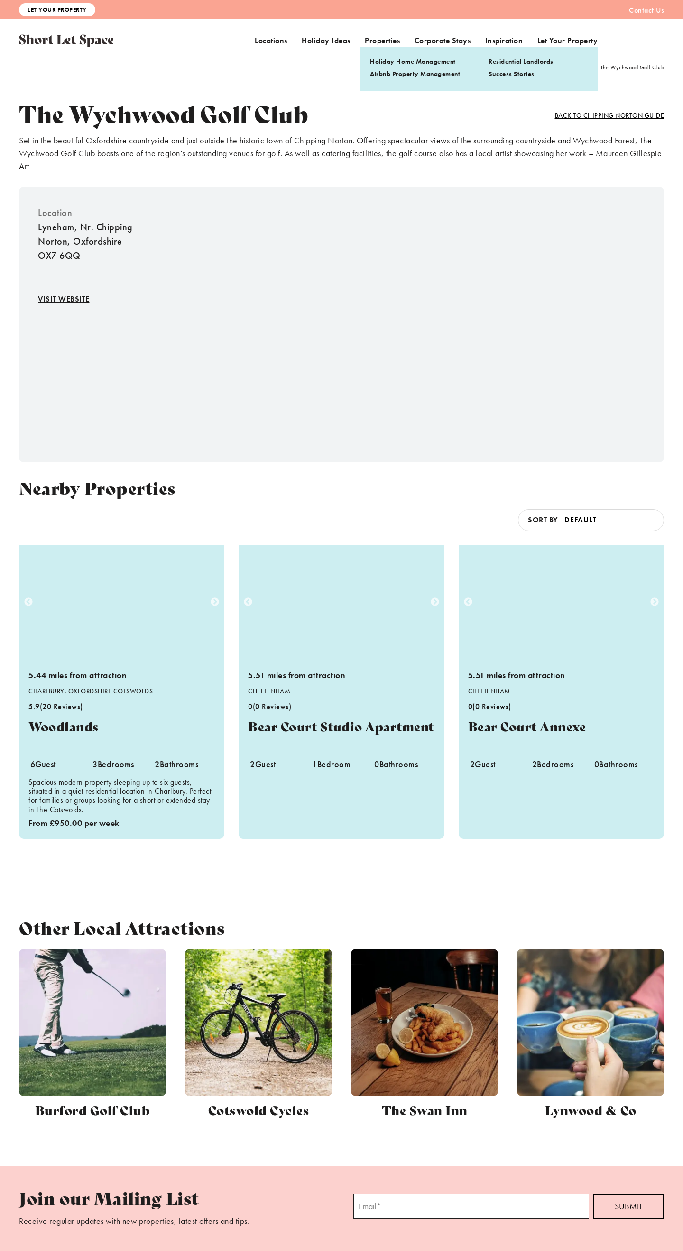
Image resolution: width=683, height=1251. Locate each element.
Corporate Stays (443, 41)
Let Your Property (57, 10)
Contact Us (646, 10)
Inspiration (504, 41)
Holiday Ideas (326, 41)
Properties (382, 41)
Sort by (543, 520)
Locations (271, 41)
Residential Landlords (521, 61)
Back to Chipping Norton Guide (610, 115)
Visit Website (64, 299)
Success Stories (512, 73)
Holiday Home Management (413, 61)
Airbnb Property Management (415, 73)
